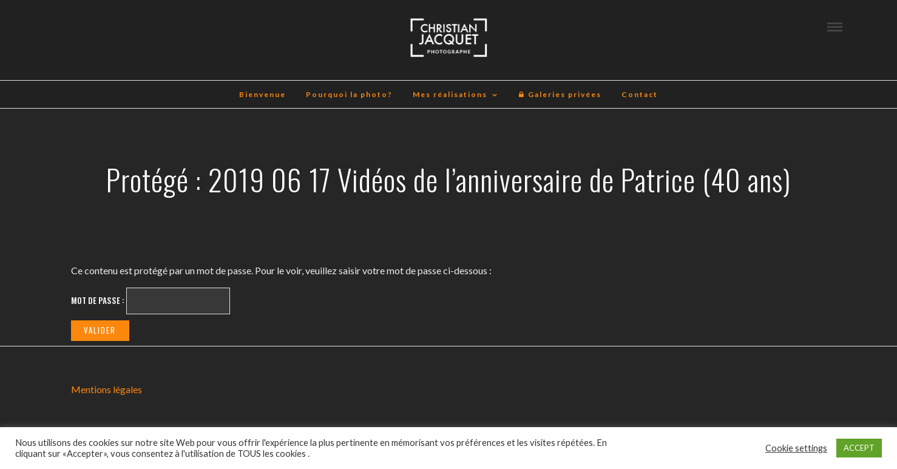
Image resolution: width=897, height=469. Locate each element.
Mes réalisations (450, 94)
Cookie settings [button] (796, 448)
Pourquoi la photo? (349, 94)
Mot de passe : (150, 301)
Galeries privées (559, 94)
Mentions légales (106, 389)
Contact (639, 94)
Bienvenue (262, 94)
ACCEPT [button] (859, 448)
